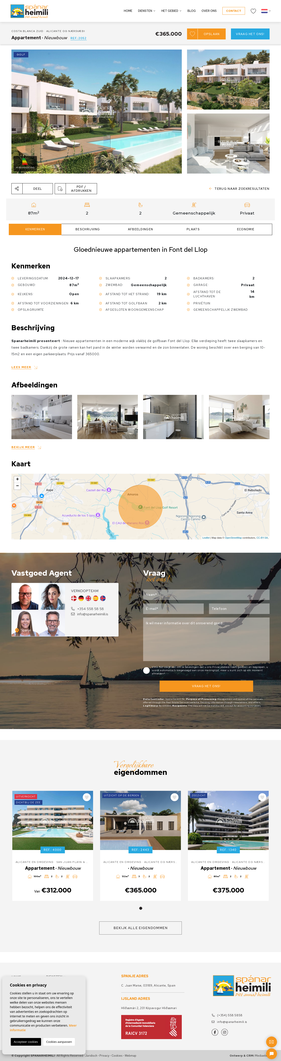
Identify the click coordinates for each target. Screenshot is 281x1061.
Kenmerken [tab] (35, 229)
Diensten (145, 11)
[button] (32, 188)
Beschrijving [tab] (88, 229)
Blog (191, 11)
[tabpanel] (52, 846)
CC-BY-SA (262, 537)
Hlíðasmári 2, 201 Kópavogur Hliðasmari (149, 1008)
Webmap (130, 1055)
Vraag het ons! (250, 34)
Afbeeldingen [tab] (140, 229)
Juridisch (91, 1055)
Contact (233, 11)
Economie (245, 229)
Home (128, 11)
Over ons (209, 11)
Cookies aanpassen (59, 1042)
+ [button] (17, 479)
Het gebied (169, 11)
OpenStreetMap (233, 537)
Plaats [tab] (193, 229)
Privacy (104, 1055)
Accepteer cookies (26, 1042)
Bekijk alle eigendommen (140, 928)
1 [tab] (140, 908)
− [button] (17, 486)
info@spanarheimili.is (89, 614)
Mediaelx (261, 1055)
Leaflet (206, 537)
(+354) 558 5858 (227, 1015)
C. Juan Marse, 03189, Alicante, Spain (148, 985)
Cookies (117, 1055)
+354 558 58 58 (87, 609)
